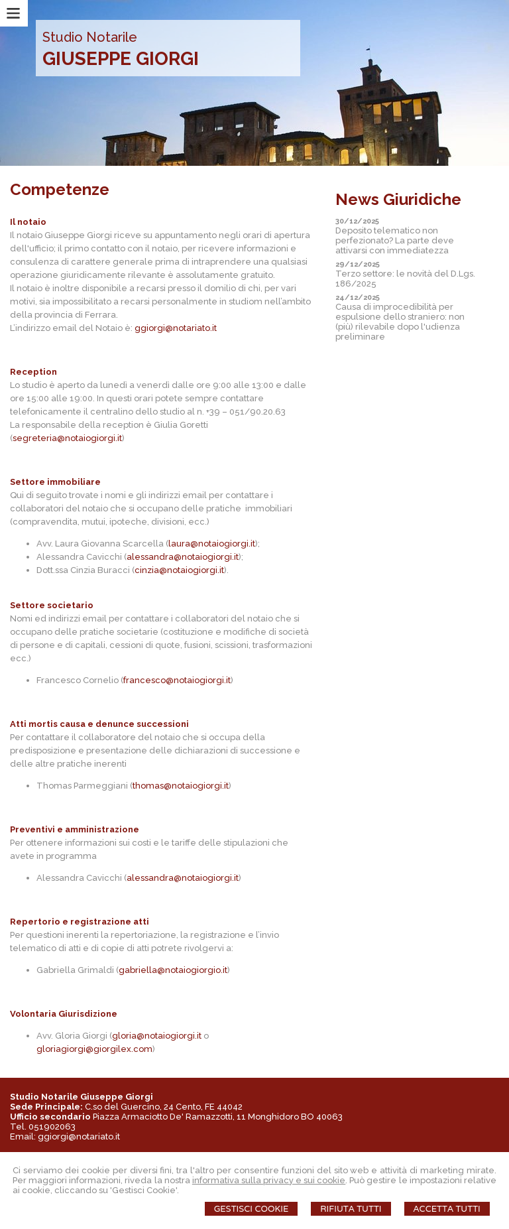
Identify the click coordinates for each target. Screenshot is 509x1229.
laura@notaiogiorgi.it (211, 544)
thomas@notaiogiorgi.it (181, 786)
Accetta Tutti (447, 1208)
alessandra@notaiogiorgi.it (183, 557)
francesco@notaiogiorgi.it (177, 680)
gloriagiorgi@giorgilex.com (94, 1049)
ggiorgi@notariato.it (176, 328)
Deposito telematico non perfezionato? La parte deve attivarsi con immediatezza (394, 240)
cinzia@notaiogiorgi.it (179, 570)
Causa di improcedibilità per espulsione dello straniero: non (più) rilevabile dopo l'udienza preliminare (400, 322)
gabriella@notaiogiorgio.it (173, 970)
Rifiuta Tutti (350, 1208)
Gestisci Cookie (251, 1208)
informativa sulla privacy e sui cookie (269, 1180)
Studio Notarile (89, 37)
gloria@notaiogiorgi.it (156, 1036)
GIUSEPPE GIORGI (120, 59)
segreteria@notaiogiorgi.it (67, 438)
